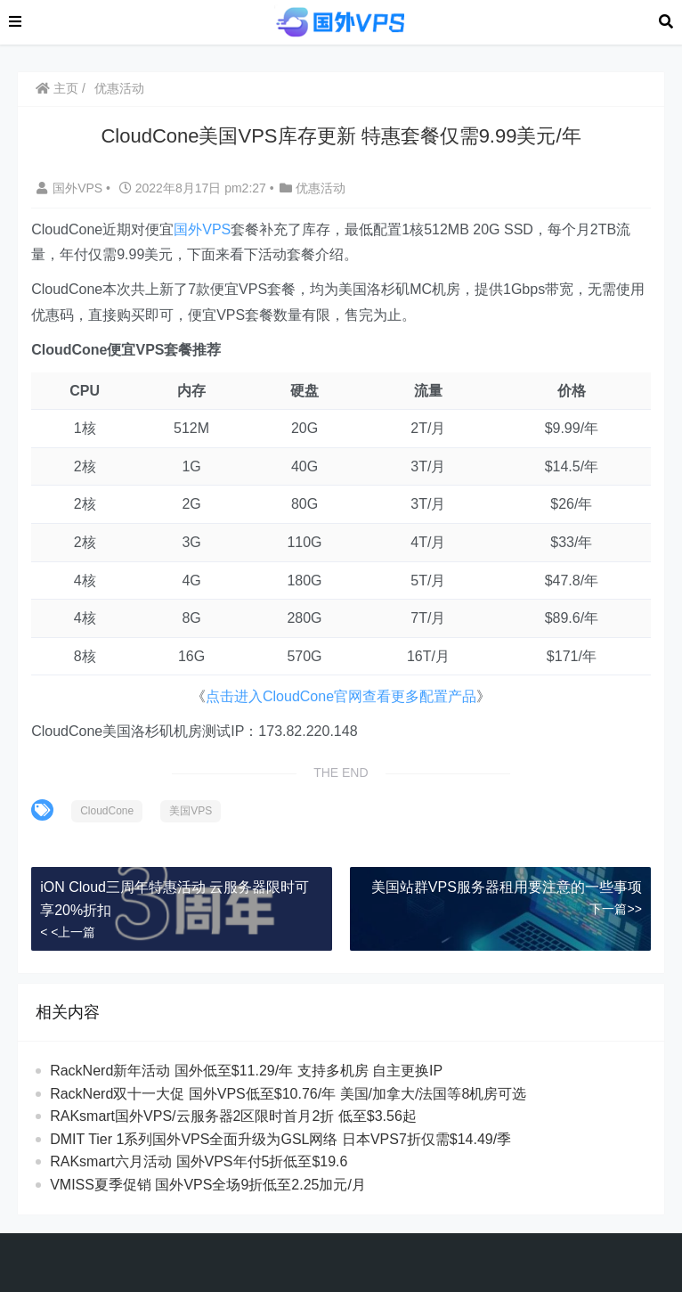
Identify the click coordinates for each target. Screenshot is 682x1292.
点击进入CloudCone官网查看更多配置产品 (341, 696)
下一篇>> (615, 909)
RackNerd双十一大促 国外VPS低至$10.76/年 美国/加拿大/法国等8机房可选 (288, 1093)
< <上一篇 (67, 932)
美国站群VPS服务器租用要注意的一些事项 (506, 887)
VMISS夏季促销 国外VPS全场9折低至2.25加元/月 (208, 1184)
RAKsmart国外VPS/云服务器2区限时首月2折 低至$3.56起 (233, 1116)
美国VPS (190, 811)
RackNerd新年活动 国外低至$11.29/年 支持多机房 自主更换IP (246, 1070)
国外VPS (71, 188)
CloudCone (107, 811)
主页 (57, 88)
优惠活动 (119, 88)
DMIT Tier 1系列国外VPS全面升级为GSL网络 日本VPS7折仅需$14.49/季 (280, 1139)
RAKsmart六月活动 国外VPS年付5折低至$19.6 (198, 1161)
